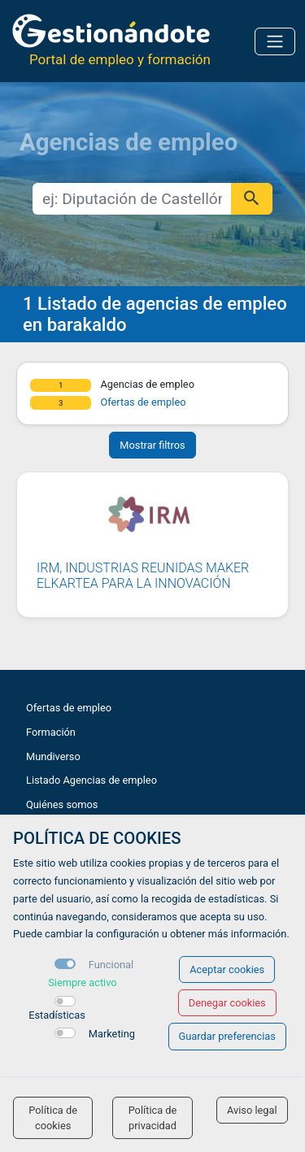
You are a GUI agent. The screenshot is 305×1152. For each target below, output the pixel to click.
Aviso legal (252, 1110)
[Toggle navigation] (275, 41)
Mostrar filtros (152, 445)
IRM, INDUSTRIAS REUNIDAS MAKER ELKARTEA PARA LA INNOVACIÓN (143, 575)
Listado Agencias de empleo (91, 780)
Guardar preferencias (227, 1036)
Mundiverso (53, 756)
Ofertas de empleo (142, 402)
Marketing (112, 1034)
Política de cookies (52, 1118)
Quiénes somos (62, 804)
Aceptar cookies (227, 969)
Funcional (111, 965)
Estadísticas (56, 1015)
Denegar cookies (227, 1003)
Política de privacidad (153, 1118)
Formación (51, 732)
